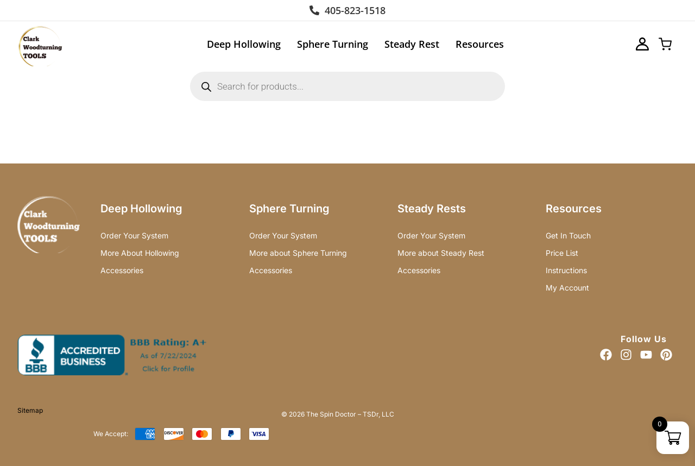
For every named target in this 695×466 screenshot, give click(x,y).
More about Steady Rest (440, 252)
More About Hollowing (139, 252)
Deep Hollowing (244, 44)
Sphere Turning (332, 44)
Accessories (121, 270)
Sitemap (30, 410)
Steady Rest (411, 44)
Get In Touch (568, 235)
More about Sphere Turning (298, 252)
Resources (480, 44)
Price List (562, 252)
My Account (567, 287)
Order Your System (134, 235)
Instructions (566, 270)
